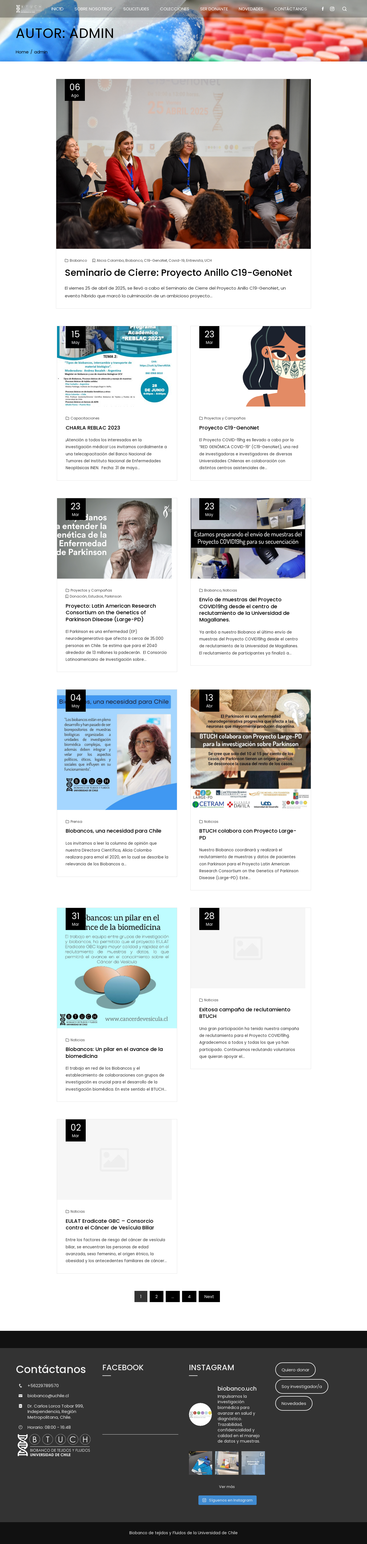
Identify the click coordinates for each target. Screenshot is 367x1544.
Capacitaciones (85, 418)
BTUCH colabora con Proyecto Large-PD (247, 834)
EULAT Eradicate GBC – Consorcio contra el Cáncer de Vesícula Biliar (110, 1224)
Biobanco (78, 260)
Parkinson (113, 596)
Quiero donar (295, 1370)
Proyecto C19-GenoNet (229, 427)
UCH (208, 260)
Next (209, 1296)
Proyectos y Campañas (225, 418)
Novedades (294, 1403)
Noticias (230, 590)
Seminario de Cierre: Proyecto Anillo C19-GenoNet (178, 272)
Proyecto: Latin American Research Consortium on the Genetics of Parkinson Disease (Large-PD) (111, 612)
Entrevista (194, 260)
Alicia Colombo (110, 260)
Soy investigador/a (302, 1386)
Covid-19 (177, 260)
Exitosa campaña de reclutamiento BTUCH (244, 1013)
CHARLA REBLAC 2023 (93, 427)
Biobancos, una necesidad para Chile (113, 830)
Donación (78, 596)
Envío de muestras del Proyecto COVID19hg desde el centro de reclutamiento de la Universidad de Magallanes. (244, 609)
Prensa (76, 821)
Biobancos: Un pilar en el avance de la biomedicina (114, 1052)
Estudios (95, 596)
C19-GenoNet (155, 260)
